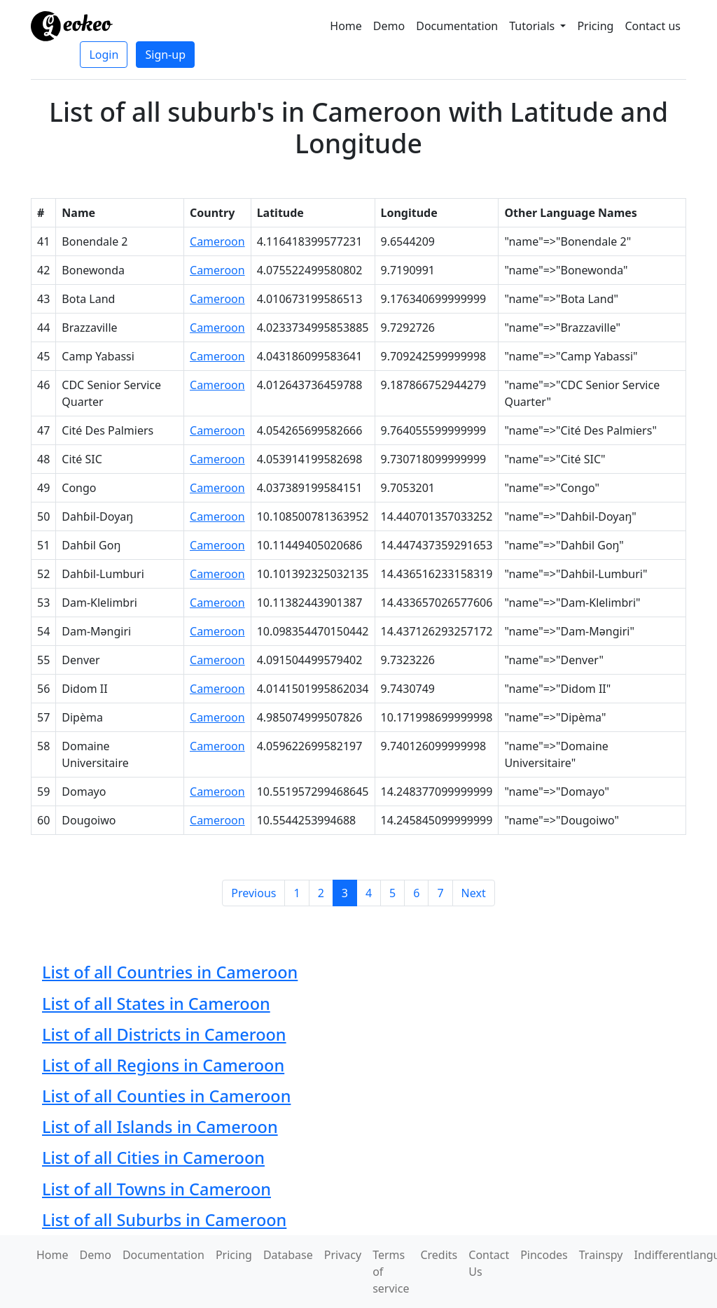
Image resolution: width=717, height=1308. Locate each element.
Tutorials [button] (533, 26)
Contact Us (488, 1263)
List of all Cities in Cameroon (153, 1157)
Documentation (457, 26)
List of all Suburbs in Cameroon (164, 1220)
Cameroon (217, 241)
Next (473, 893)
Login (103, 54)
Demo (389, 26)
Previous (253, 893)
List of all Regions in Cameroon (163, 1065)
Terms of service (391, 1271)
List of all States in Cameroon (156, 1003)
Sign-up (165, 54)
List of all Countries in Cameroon (170, 972)
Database (288, 1255)
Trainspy (601, 1255)
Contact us (653, 26)
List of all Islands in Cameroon (160, 1127)
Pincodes (544, 1255)
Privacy (342, 1255)
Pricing (595, 26)
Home (346, 26)
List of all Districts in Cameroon (164, 1034)
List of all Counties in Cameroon (166, 1096)
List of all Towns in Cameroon (156, 1189)
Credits (438, 1255)
